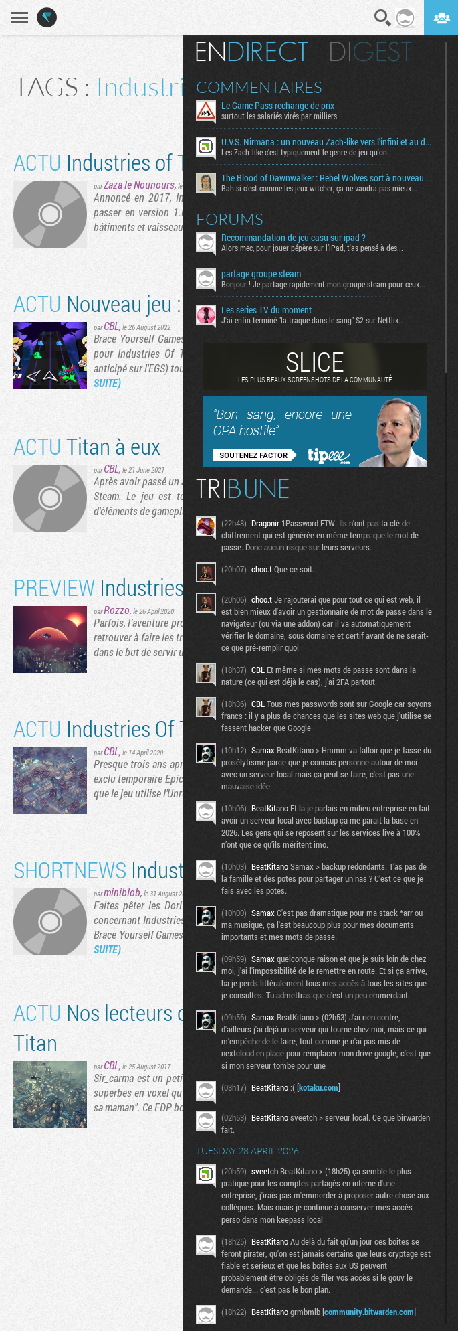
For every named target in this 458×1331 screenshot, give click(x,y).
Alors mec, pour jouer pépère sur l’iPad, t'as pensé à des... (314, 247)
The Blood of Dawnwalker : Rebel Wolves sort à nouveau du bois (329, 178)
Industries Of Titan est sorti (155, 728)
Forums (231, 219)
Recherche (383, 18)
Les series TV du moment (268, 310)
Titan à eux (86, 445)
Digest (372, 52)
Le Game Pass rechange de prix (279, 105)
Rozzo (117, 610)
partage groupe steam (262, 273)
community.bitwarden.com (370, 1312)
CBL (111, 326)
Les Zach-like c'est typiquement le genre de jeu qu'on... (308, 152)
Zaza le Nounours (139, 184)
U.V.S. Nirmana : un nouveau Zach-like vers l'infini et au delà (329, 142)
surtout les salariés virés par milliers (280, 116)
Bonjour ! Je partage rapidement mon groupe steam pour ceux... (325, 284)
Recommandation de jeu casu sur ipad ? (295, 237)
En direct (253, 52)
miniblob (122, 892)
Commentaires (260, 87)
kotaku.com (320, 1087)
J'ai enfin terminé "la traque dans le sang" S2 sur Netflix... (314, 320)
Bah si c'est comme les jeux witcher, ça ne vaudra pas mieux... (321, 188)
